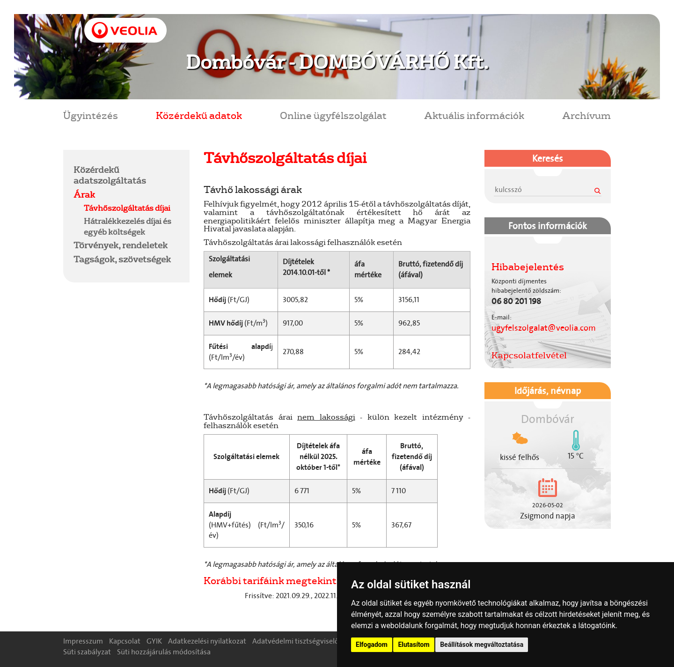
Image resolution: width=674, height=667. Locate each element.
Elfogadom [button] (372, 644)
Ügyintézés (90, 115)
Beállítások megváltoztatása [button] (481, 644)
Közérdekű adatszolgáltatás (109, 175)
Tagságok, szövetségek (122, 259)
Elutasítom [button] (413, 644)
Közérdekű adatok (199, 115)
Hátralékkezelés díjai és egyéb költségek (127, 226)
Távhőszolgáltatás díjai (127, 208)
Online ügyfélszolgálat (333, 115)
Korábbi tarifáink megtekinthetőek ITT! (298, 580)
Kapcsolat (124, 641)
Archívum (586, 115)
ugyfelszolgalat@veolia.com (543, 328)
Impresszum (83, 641)
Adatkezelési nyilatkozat (207, 641)
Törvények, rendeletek (120, 245)
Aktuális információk (474, 115)
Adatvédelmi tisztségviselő (295, 641)
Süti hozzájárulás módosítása (164, 652)
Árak (84, 194)
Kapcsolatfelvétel (529, 355)
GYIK (154, 641)
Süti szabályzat (87, 652)
